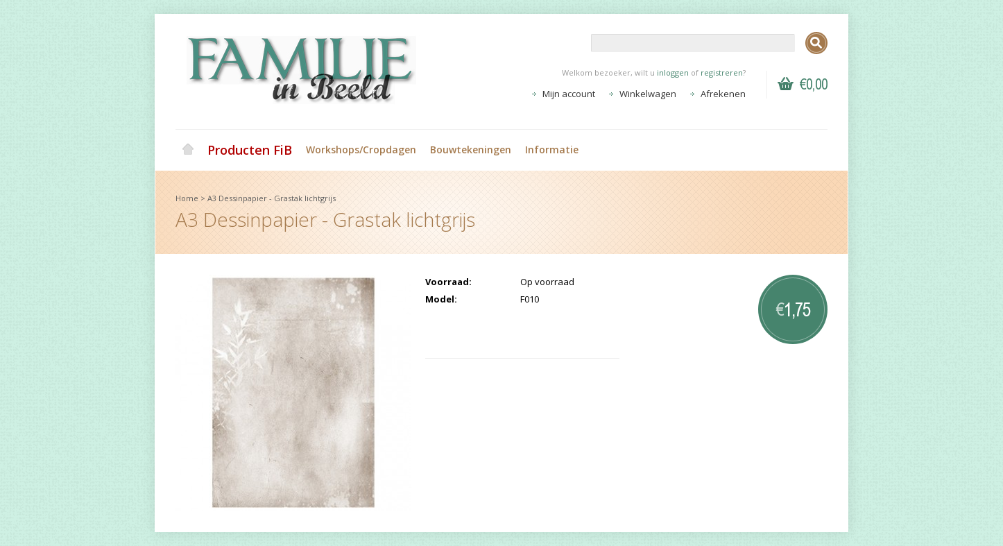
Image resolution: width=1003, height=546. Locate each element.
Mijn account (568, 93)
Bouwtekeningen (470, 149)
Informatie (551, 149)
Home (187, 150)
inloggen (673, 72)
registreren (722, 72)
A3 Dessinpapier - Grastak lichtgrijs (271, 198)
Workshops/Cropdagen (361, 149)
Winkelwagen (647, 93)
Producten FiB (249, 150)
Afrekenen (723, 93)
